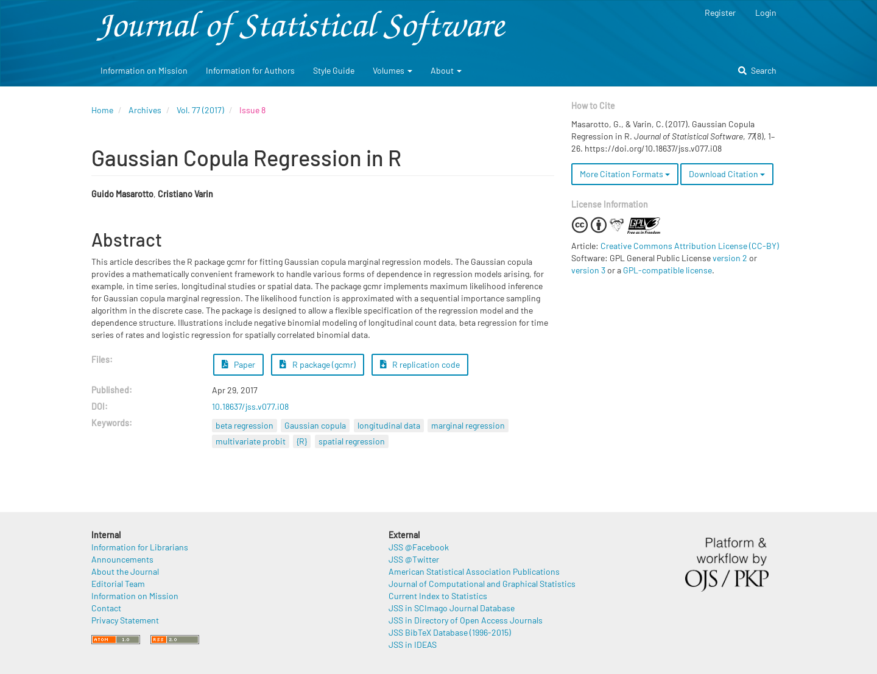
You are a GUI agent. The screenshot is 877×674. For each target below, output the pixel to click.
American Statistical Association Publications (474, 571)
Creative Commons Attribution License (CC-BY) (690, 245)
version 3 (588, 270)
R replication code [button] (420, 364)
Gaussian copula (315, 425)
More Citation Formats (625, 174)
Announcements (122, 559)
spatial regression (352, 441)
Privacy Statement (125, 620)
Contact (106, 608)
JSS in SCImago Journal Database (452, 608)
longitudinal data (388, 425)
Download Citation (727, 174)
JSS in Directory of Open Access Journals (466, 620)
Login (766, 12)
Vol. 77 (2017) (200, 110)
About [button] (446, 70)
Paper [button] (239, 364)
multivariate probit (251, 441)
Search (757, 70)
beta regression (244, 425)
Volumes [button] (392, 70)
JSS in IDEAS (413, 644)
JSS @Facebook (419, 547)
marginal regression (468, 425)
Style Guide (333, 70)
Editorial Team (118, 583)
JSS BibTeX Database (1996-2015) (450, 632)
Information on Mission (144, 70)
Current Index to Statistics (438, 596)
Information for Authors (250, 70)
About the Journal (125, 571)
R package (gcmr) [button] (318, 364)
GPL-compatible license (667, 270)
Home (102, 110)
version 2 (730, 258)
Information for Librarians (139, 547)
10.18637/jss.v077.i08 (250, 406)
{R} (302, 441)
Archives (145, 110)
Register (720, 12)
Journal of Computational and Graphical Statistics (482, 583)
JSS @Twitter (414, 559)
